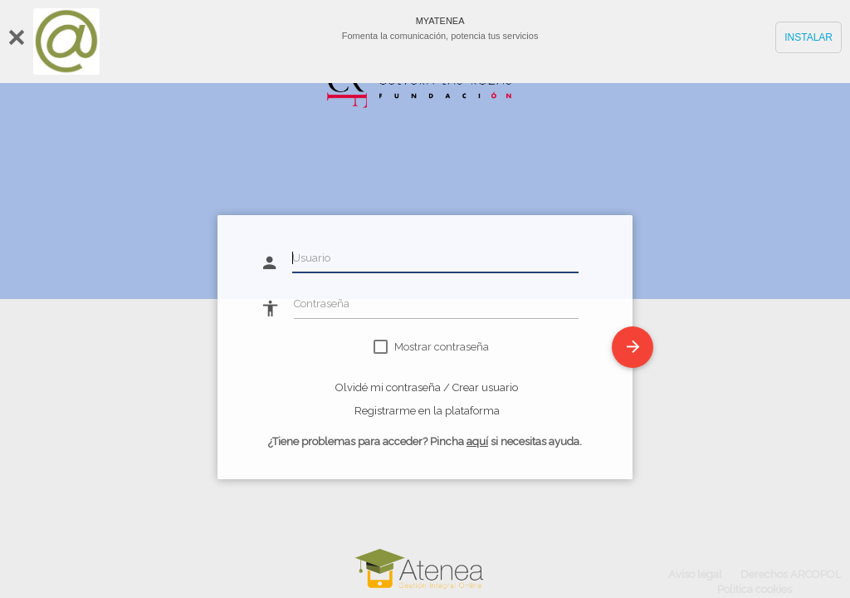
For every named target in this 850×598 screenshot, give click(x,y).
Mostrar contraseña (441, 347)
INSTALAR (808, 37)
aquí (477, 441)
